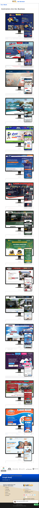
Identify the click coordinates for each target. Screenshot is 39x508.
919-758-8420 (21, 1)
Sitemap (25, 505)
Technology (7, 489)
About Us (6, 492)
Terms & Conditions (16, 505)
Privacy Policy (21, 505)
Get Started (7, 495)
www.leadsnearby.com (28, 489)
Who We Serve (7, 490)
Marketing (7, 487)
